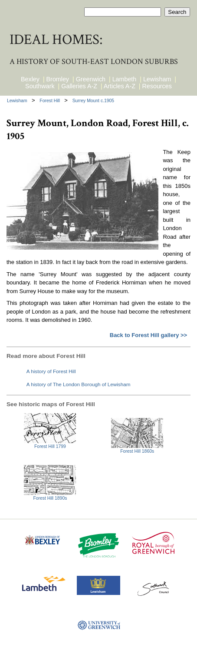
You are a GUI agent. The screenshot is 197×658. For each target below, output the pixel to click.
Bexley (30, 79)
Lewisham (157, 79)
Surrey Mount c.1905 (93, 100)
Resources (157, 86)
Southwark (40, 86)
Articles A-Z (119, 86)
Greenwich (90, 79)
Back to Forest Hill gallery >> (148, 335)
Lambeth (124, 79)
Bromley (57, 79)
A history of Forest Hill (51, 371)
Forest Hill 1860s (137, 451)
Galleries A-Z (79, 86)
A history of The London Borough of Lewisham (78, 384)
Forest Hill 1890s (50, 498)
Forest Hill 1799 (50, 446)
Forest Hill (50, 100)
